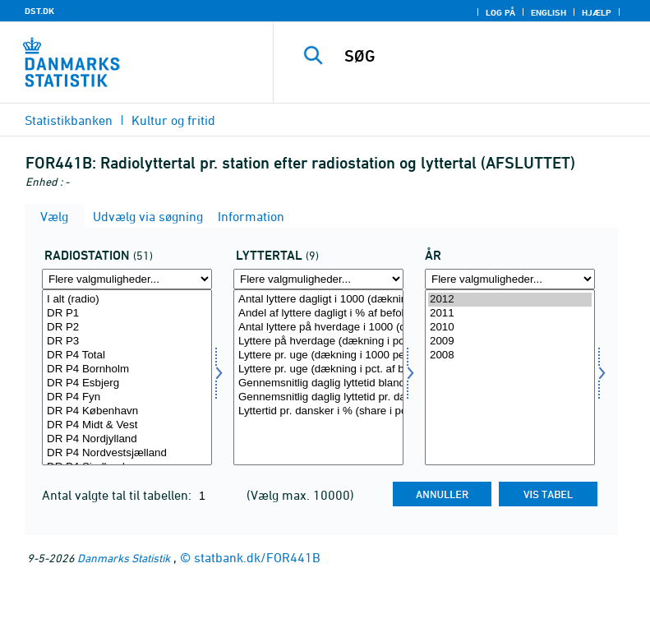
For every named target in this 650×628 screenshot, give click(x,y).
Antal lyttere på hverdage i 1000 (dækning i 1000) (318, 328)
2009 (510, 342)
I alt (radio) (127, 300)
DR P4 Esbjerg (127, 383)
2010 (510, 328)
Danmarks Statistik (123, 558)
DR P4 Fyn (127, 397)
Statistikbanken (69, 120)
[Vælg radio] (127, 377)
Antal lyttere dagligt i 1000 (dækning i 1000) (318, 300)
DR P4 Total (127, 355)
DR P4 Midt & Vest (127, 425)
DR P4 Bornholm (127, 369)
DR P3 (127, 342)
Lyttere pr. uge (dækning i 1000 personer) (318, 355)
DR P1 (127, 314)
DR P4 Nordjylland (127, 439)
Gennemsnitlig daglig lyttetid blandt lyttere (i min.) (318, 383)
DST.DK (39, 10)
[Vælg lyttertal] (318, 377)
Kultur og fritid (173, 120)
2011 (510, 314)
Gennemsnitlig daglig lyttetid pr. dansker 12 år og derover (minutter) (318, 397)
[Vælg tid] (510, 377)
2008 (510, 355)
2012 (510, 300)
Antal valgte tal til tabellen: (118, 494)
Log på (500, 12)
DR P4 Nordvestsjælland (127, 453)
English (548, 12)
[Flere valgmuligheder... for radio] (127, 279)
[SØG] (486, 55)
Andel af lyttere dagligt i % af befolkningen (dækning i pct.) (318, 314)
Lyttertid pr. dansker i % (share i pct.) (318, 411)
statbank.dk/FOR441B (257, 557)
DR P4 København (127, 411)
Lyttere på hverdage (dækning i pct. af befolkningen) (318, 342)
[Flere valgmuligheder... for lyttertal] (318, 279)
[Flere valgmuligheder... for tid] (510, 279)
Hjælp (596, 12)
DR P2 (127, 328)
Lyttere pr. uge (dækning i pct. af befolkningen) (318, 369)
